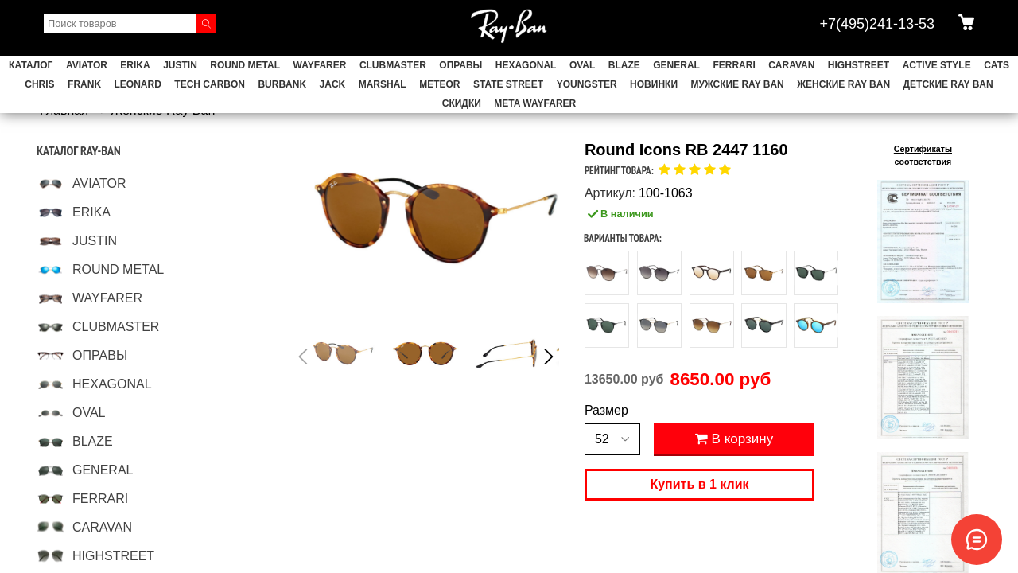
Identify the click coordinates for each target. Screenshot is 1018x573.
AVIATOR (86, 65)
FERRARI (734, 65)
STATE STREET (508, 84)
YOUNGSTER (587, 84)
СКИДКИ (461, 103)
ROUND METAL (245, 65)
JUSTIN (180, 65)
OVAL (582, 65)
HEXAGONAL (526, 65)
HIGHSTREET (858, 65)
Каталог (30, 65)
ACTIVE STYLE (937, 65)
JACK (333, 84)
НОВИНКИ (654, 84)
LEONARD (138, 84)
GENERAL (676, 65)
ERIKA (135, 65)
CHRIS (39, 84)
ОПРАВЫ (460, 65)
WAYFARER (320, 65)
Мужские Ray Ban (736, 84)
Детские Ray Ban (948, 84)
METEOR (439, 84)
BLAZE (624, 65)
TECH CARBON (209, 84)
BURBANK (282, 84)
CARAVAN (791, 65)
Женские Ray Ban (843, 84)
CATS (996, 65)
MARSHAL (382, 84)
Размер (606, 410)
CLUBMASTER (392, 65)
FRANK (84, 84)
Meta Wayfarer (535, 103)
